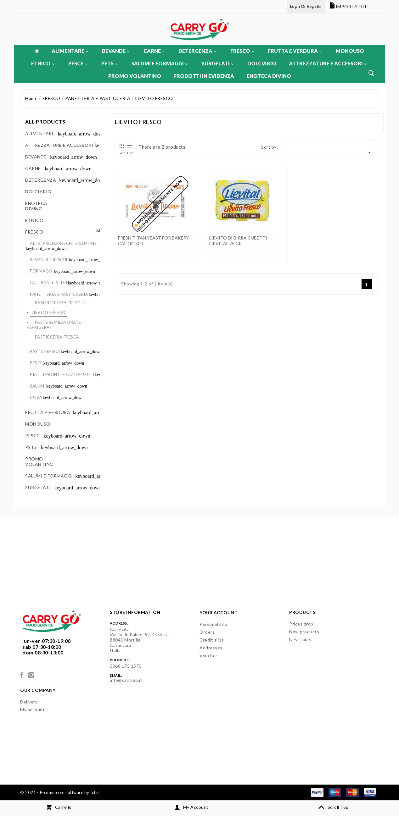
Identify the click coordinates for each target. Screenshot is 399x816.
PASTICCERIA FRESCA (57, 336)
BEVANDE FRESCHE (49, 259)
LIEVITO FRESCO (49, 312)
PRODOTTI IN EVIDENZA (203, 76)
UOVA (36, 397)
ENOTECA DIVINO (269, 76)
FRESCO (242, 51)
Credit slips (212, 639)
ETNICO (42, 63)
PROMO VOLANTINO (134, 76)
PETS (109, 63)
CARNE (154, 51)
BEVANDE (115, 51)
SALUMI (38, 386)
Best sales (300, 639)
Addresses (211, 647)
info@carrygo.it (126, 680)
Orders (207, 632)
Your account (219, 612)
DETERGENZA (197, 51)
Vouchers (210, 655)
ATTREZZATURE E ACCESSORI (328, 63)
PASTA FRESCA (45, 351)
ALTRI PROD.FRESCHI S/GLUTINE (63, 243)
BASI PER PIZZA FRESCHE (60, 302)
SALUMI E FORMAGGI (159, 63)
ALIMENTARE (70, 51)
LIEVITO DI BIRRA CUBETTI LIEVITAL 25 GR (238, 240)
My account (32, 709)
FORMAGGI (41, 270)
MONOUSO (350, 51)
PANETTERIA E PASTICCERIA (59, 294)
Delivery (28, 701)
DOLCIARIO (261, 63)
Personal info (214, 624)
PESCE (77, 63)
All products (45, 121)
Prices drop (301, 623)
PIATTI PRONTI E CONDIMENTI (62, 374)
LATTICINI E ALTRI (48, 282)
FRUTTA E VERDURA (295, 51)
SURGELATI (217, 63)
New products (304, 631)
